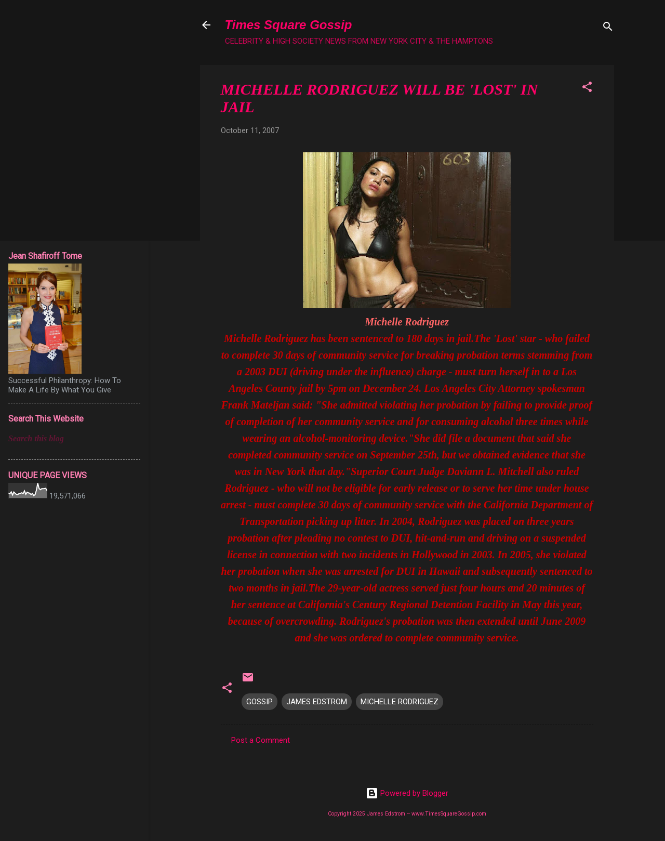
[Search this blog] (74, 438)
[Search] (608, 28)
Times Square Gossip (288, 25)
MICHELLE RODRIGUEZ (399, 701)
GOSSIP (259, 701)
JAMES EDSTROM (316, 701)
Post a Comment (260, 740)
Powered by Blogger (407, 793)
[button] (587, 89)
